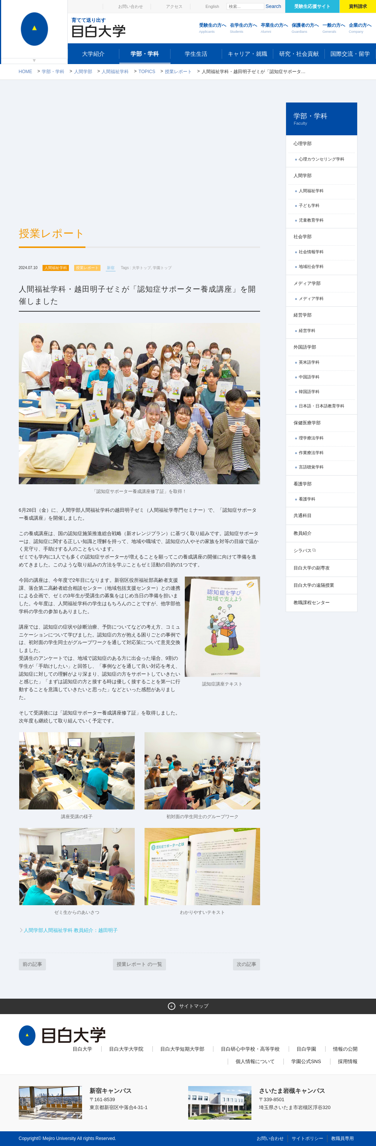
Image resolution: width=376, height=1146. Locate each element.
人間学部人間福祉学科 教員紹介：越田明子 (71, 930)
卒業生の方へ (274, 29)
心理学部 (303, 143)
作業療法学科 (311, 452)
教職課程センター (312, 602)
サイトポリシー (307, 1138)
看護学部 (303, 484)
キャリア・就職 (247, 53)
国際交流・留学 (350, 53)
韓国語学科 (309, 391)
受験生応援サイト (312, 6)
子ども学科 (309, 205)
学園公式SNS (306, 1061)
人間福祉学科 (115, 71)
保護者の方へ (305, 29)
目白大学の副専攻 (312, 568)
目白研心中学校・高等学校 (250, 1049)
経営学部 (303, 315)
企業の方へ (360, 29)
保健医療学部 (307, 422)
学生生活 (196, 53)
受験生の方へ (212, 29)
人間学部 (83, 71)
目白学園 (306, 1049)
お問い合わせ (130, 6)
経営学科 (307, 330)
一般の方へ (334, 29)
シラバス (303, 550)
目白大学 (82, 1049)
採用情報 (348, 1061)
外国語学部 (305, 347)
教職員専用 (342, 1138)
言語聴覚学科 (311, 467)
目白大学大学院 (126, 1049)
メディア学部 (307, 283)
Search (273, 6)
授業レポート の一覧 (139, 964)
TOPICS (147, 71)
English (212, 6)
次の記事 (246, 964)
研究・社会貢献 (299, 53)
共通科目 (303, 515)
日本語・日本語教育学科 (321, 406)
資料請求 (358, 6)
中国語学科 (309, 377)
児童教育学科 (311, 220)
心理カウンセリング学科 (321, 159)
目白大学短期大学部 (182, 1049)
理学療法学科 (311, 438)
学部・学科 (145, 53)
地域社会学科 (311, 266)
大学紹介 (93, 53)
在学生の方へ (243, 29)
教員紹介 (303, 533)
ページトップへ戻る (342, 1124)
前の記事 (32, 964)
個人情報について (255, 1061)
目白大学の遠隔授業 (314, 585)
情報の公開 (345, 1049)
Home (25, 71)
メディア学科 (311, 298)
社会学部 (303, 236)
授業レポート (178, 71)
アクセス (174, 6)
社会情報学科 (311, 251)
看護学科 (307, 499)
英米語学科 (309, 362)
